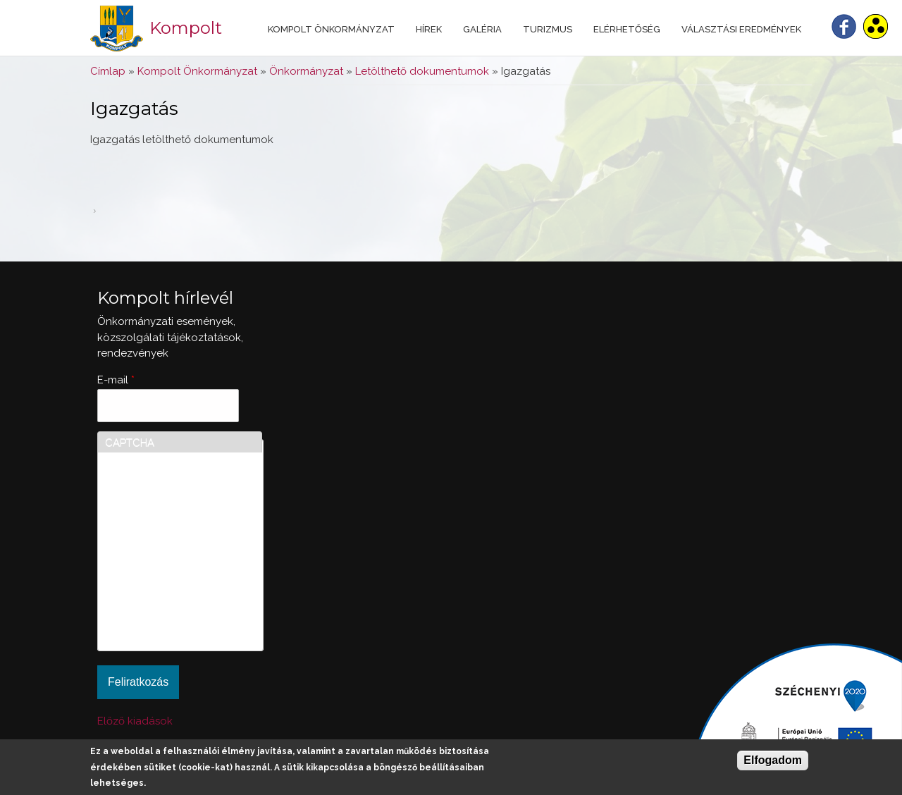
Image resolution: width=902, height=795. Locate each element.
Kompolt (185, 28)
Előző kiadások (135, 721)
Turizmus (547, 29)
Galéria (482, 29)
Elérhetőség (626, 29)
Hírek (429, 29)
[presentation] (163, 592)
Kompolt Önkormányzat (331, 29)
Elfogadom (772, 760)
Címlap (107, 71)
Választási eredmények (741, 29)
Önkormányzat (306, 71)
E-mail (116, 380)
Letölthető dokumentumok (422, 71)
